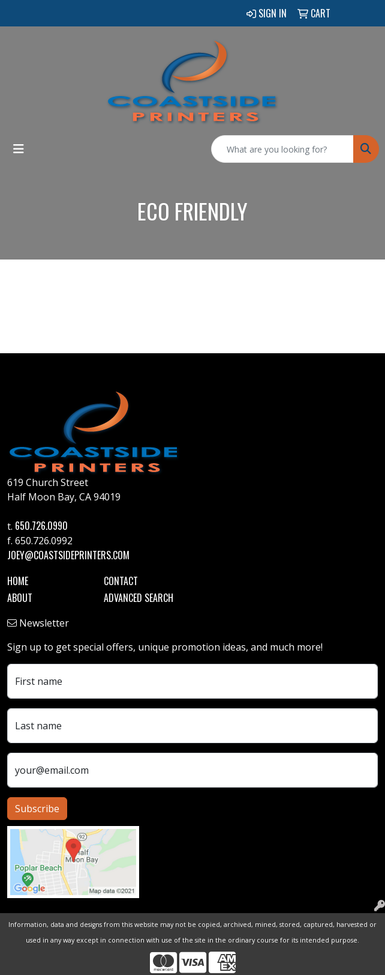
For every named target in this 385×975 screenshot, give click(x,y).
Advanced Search (138, 598)
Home (17, 581)
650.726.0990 (41, 525)
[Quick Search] (282, 149)
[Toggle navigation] (18, 149)
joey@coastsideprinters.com (68, 555)
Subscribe (37, 808)
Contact (121, 581)
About (19, 598)
